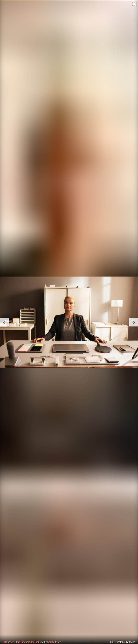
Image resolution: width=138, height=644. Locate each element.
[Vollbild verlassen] (134, 4)
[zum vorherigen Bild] (4, 322)
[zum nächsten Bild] (133, 322)
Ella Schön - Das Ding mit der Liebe (22, 641)
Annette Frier (53, 641)
